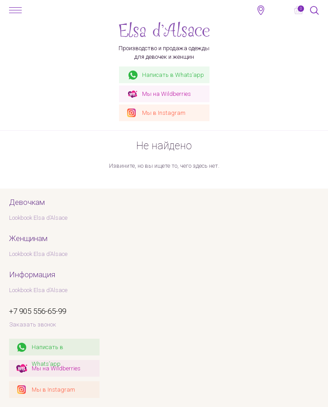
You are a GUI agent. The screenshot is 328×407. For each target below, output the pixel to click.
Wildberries (166, 93)
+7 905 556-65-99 (279, 9)
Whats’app (173, 74)
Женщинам (28, 238)
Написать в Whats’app (47, 349)
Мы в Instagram (53, 389)
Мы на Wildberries (56, 368)
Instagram (163, 112)
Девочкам (27, 202)
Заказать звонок (32, 324)
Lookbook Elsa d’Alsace (38, 217)
